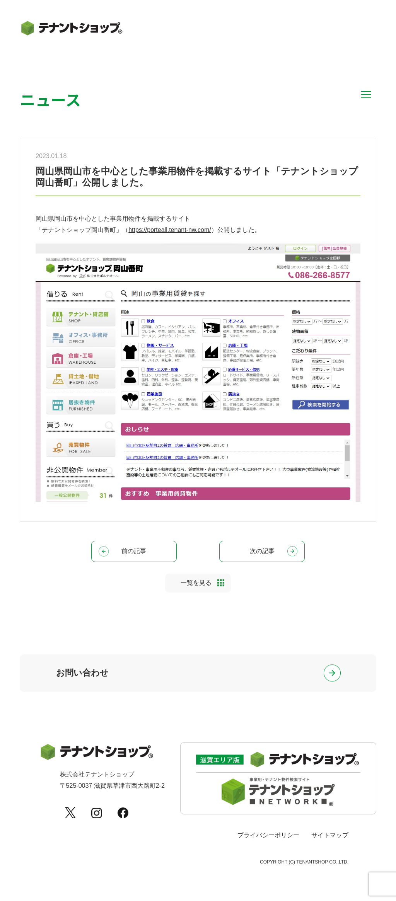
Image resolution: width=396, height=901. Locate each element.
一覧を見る (196, 584)
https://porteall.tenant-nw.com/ (169, 230)
